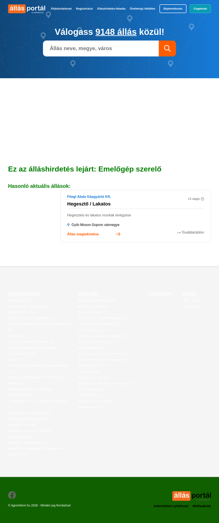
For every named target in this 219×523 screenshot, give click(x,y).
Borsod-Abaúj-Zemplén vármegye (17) (104, 318)
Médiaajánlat (202, 506)
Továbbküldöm (193, 232)
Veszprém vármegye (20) (95, 401)
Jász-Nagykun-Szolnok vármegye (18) (104, 353)
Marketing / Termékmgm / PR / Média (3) (35, 377)
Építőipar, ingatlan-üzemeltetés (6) (31, 318)
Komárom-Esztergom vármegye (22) (102, 359)
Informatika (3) (18, 336)
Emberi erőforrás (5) (21, 312)
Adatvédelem (191, 306)
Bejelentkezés (173, 8)
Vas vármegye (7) (90, 395)
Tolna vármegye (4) (91, 389)
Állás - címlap (192, 300)
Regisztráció (84, 8)
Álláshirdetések (61, 8)
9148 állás (116, 32)
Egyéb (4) (14, 359)
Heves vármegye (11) (92, 348)
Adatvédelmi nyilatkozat (171, 506)
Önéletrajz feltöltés (142, 8)
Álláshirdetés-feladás (111, 8)
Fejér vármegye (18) (91, 330)
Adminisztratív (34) (21, 300)
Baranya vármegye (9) (93, 306)
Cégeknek (200, 8)
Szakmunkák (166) (21, 436)
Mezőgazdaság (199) (22, 424)
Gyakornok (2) (17, 454)
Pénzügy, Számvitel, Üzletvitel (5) (30, 342)
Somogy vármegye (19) (94, 377)
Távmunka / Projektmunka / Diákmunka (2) (37, 448)
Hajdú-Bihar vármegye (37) (96, 342)
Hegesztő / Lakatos (89, 203)
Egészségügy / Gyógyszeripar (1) (30, 306)
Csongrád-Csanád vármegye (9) (99, 324)
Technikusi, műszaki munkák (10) (30, 431)
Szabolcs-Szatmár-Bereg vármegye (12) (105, 383)
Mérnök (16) (16, 383)
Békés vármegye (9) (91, 312)
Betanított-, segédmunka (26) (28, 442)
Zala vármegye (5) (90, 407)
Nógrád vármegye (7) (92, 365)
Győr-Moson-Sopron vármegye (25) (102, 336)
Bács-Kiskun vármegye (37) (96, 300)
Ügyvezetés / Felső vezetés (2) (29, 413)
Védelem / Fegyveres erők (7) (28, 419)
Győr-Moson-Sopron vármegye (96, 225)
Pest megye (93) (89, 371)
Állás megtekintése (83, 234)
